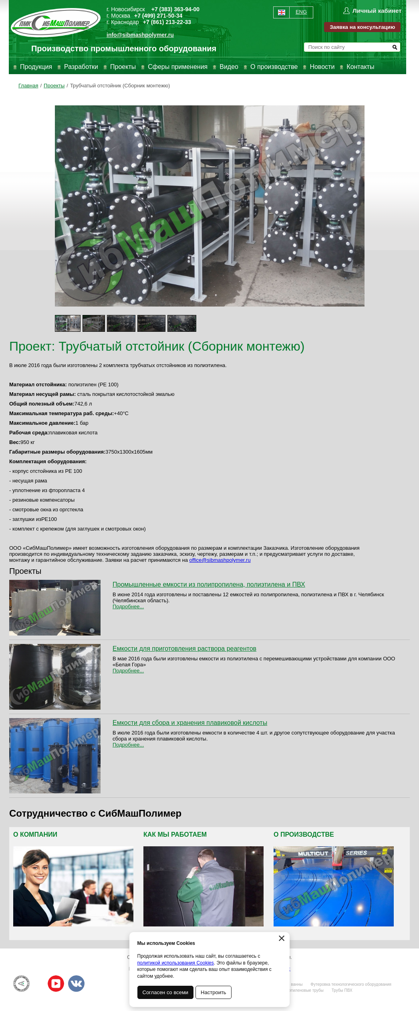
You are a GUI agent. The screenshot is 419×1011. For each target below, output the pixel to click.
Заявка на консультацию (362, 27)
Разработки (81, 66)
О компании (35, 834)
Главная (28, 86)
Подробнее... (128, 606)
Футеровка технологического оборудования (350, 984)
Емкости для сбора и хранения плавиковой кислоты (190, 722)
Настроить (214, 992)
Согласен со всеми (166, 992)
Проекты (123, 66)
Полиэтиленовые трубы (301, 990)
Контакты (360, 66)
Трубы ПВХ (342, 990)
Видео (229, 66)
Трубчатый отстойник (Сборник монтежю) (120, 86)
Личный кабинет (377, 10)
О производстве (274, 66)
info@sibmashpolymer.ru (140, 35)
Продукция (36, 66)
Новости (322, 66)
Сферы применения (177, 66)
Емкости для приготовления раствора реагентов (184, 648)
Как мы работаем (175, 834)
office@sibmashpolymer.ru (220, 560)
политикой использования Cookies (175, 963)
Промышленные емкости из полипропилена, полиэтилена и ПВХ (209, 584)
